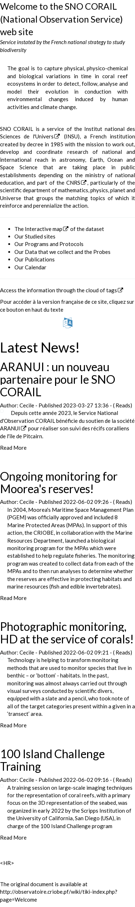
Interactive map (43, 229)
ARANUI (10, 428)
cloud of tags (101, 290)
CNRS (73, 182)
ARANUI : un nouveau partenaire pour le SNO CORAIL (57, 379)
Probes (102, 252)
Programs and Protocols (54, 244)
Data (31, 252)
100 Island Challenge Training (52, 760)
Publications (40, 259)
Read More (13, 447)
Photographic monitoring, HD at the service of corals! (67, 632)
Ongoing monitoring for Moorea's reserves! (59, 482)
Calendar (35, 267)
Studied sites (40, 236)
